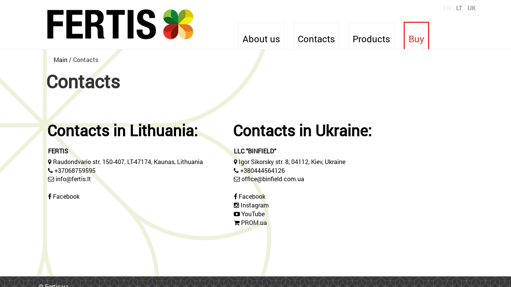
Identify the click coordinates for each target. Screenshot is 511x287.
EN (447, 8)
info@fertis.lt (73, 179)
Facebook (66, 196)
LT (459, 8)
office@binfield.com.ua (272, 179)
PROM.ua (254, 222)
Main (60, 60)
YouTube (253, 214)
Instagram (255, 205)
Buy (416, 39)
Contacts (316, 39)
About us (261, 39)
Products (371, 39)
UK (472, 8)
